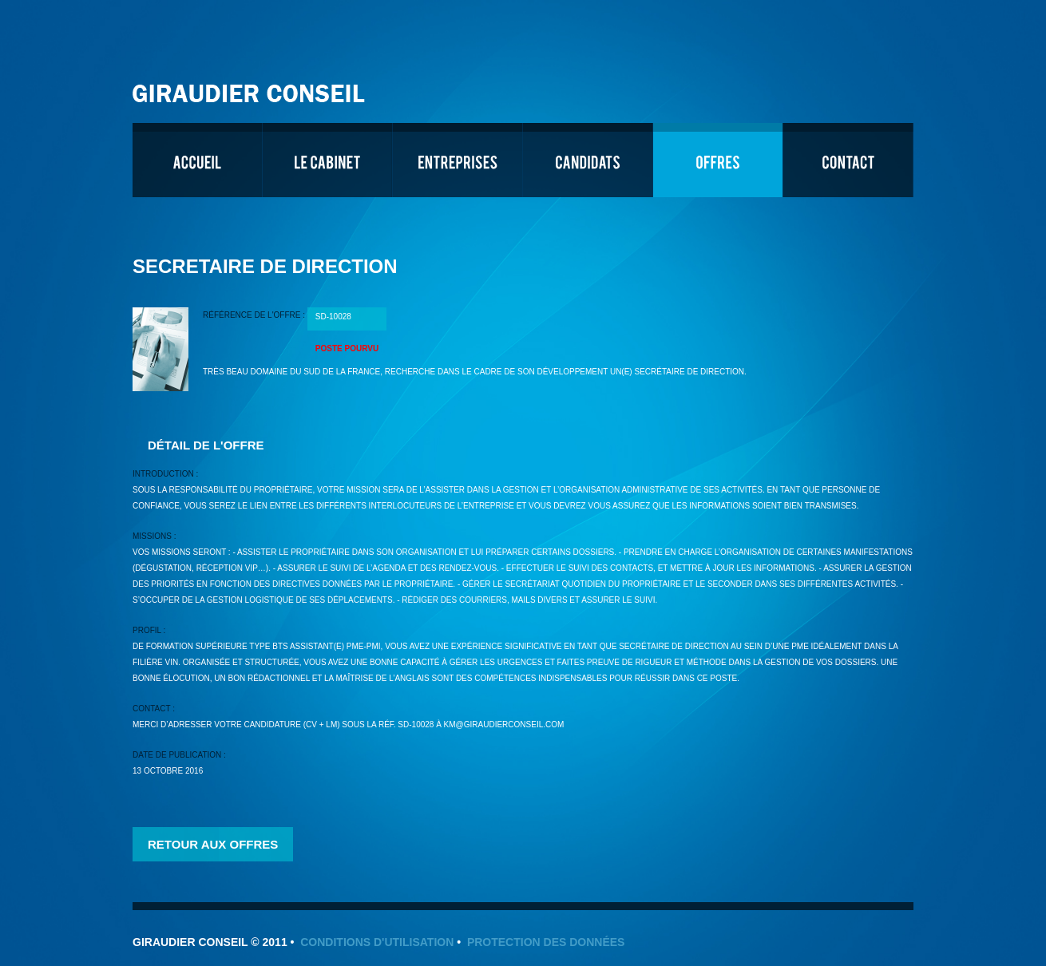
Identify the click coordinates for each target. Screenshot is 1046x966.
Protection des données (546, 942)
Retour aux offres (213, 844)
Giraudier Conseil (251, 87)
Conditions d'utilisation (377, 942)
